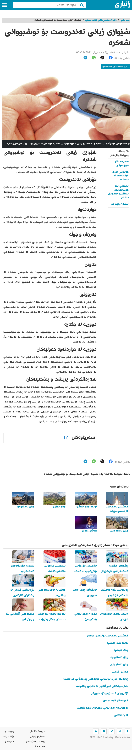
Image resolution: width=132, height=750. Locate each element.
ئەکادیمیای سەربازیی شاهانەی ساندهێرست (102, 708)
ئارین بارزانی (121, 715)
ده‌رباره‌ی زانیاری (37, 736)
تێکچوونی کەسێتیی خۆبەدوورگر (109, 694)
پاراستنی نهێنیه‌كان (35, 741)
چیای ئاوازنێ (121, 650)
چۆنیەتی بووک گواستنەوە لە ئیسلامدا (120, 176)
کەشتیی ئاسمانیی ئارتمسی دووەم (107, 636)
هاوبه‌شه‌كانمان (37, 731)
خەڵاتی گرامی (120, 672)
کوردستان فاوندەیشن (115, 701)
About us (40, 747)
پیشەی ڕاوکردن (120, 204)
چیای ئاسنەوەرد (119, 657)
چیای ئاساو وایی (119, 665)
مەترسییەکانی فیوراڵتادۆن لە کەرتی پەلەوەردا (102, 686)
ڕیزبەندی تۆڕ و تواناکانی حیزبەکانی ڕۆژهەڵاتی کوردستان (95, 679)
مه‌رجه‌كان (9, 741)
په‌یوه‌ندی (9, 731)
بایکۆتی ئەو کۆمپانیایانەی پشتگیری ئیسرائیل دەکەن (118, 192)
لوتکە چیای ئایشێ (117, 643)
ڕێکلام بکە (8, 736)
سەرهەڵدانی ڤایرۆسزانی (121, 163)
